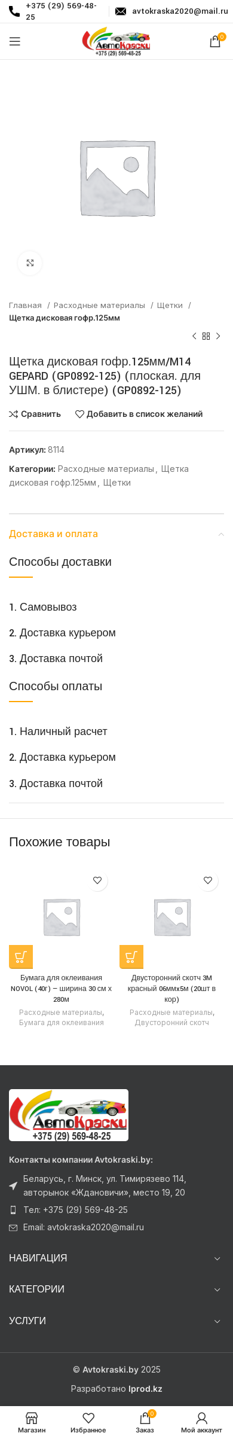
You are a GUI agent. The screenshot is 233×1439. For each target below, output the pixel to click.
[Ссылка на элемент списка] (116, 1185)
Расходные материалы (101, 305)
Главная (26, 305)
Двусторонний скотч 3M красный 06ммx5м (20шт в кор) (172, 988)
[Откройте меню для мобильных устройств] (15, 41)
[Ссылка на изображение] (68, 1114)
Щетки (171, 305)
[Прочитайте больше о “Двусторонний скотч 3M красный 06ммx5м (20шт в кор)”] (131, 957)
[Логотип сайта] (116, 40)
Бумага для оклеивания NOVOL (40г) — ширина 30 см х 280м (61, 988)
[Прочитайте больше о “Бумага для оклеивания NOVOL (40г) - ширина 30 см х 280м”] (21, 957)
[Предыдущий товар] (194, 337)
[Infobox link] (169, 11)
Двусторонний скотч (171, 1022)
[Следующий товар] (218, 337)
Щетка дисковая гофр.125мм (64, 317)
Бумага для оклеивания (61, 1022)
